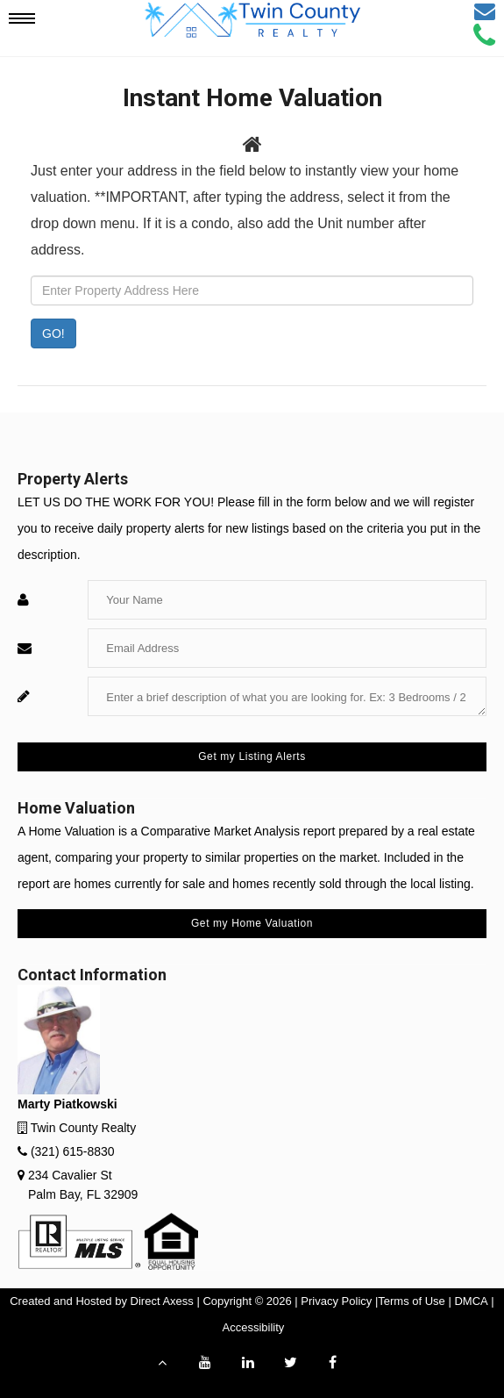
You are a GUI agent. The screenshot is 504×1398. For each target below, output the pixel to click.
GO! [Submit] (53, 333)
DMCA (470, 1301)
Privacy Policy (336, 1301)
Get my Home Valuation (252, 923)
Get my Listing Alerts (252, 756)
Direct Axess (162, 1301)
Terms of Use (411, 1301)
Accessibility (254, 1327)
